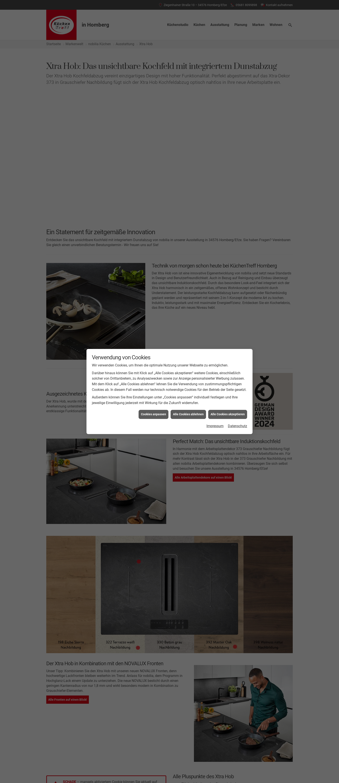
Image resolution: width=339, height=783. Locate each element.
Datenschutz (237, 426)
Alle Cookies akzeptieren (228, 414)
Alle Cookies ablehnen (188, 414)
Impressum (215, 426)
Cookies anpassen (153, 414)
